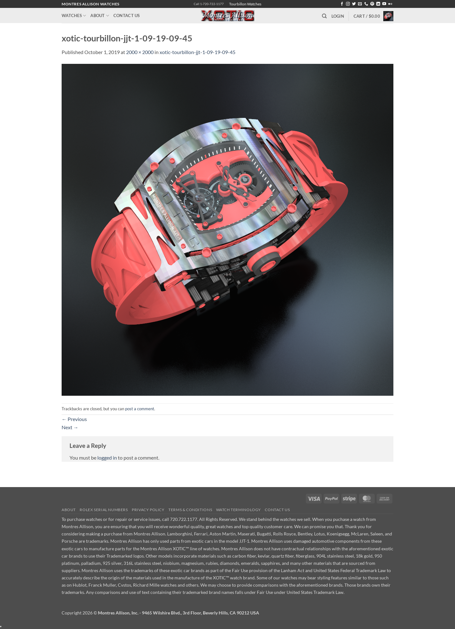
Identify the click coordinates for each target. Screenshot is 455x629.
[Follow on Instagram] (348, 4)
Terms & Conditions (190, 509)
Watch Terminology (238, 509)
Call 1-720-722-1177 (209, 4)
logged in (107, 458)
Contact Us (126, 15)
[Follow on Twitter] (354, 4)
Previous (74, 419)
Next (70, 427)
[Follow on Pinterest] (372, 4)
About (99, 16)
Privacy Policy (148, 509)
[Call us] (366, 4)
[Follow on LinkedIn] (378, 4)
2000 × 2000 (140, 52)
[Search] (324, 16)
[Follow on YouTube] (384, 4)
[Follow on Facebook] (342, 4)
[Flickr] (390, 4)
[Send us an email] (360, 4)
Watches (74, 16)
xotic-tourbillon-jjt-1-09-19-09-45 (197, 52)
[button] (337, 16)
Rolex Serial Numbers (104, 509)
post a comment (139, 408)
